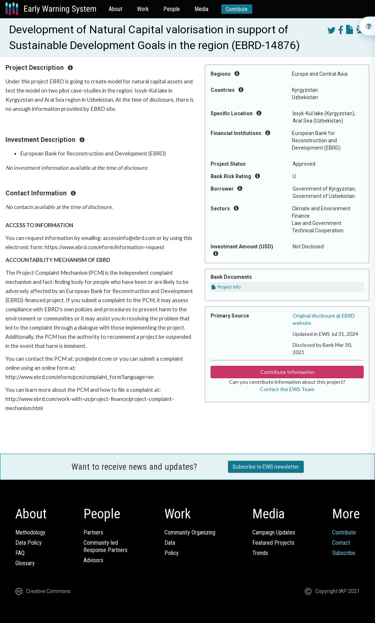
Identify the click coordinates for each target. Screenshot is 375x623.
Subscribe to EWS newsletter (266, 467)
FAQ (20, 552)
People (171, 8)
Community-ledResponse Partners (105, 546)
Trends (260, 552)
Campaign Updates (273, 532)
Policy (171, 552)
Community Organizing (189, 532)
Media (201, 8)
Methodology (30, 532)
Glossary (25, 563)
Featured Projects (273, 542)
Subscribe (343, 552)
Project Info (226, 287)
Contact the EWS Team (287, 389)
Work (143, 8)
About (115, 8)
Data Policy (28, 542)
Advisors (93, 560)
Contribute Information (287, 372)
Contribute (237, 9)
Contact (341, 542)
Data (169, 542)
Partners (93, 532)
